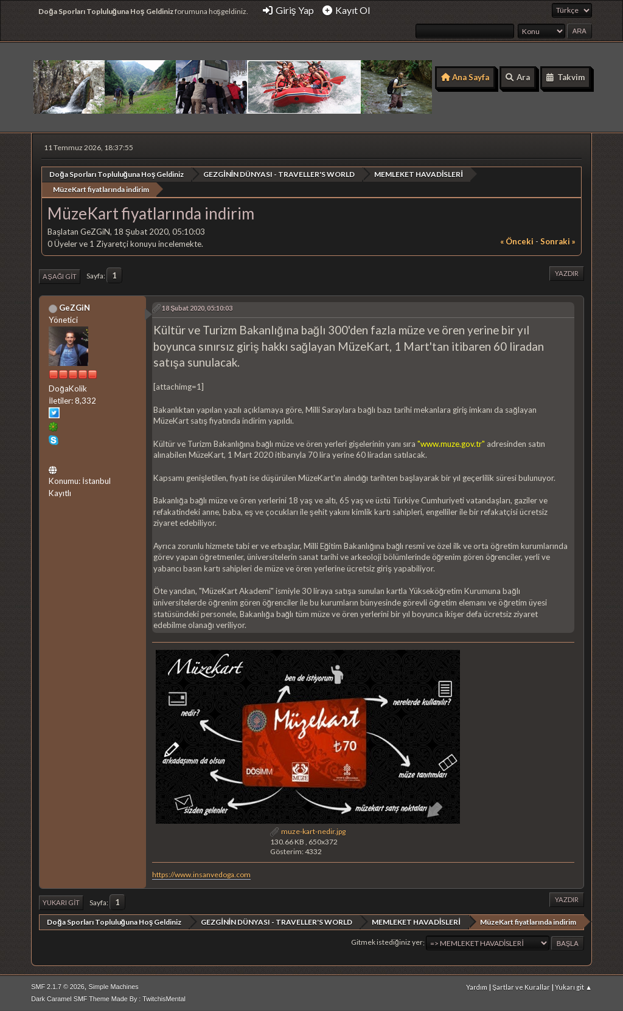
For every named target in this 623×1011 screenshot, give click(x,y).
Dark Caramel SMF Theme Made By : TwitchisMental (108, 998)
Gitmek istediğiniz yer (387, 942)
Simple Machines (114, 986)
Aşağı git (60, 276)
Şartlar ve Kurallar (521, 986)
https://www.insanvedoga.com (201, 873)
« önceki (517, 241)
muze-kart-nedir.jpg (308, 830)
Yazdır (567, 273)
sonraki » (558, 241)
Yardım (476, 986)
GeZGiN (74, 307)
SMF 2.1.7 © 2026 (58, 986)
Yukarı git (61, 902)
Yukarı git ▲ (573, 986)
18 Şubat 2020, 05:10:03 (197, 307)
